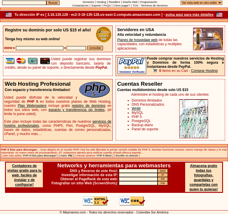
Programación (148, 2)
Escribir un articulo (127, 155)
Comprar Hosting (204, 71)
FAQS (107, 5)
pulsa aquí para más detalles (189, 15)
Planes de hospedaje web (137, 40)
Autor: (66, 155)
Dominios (88, 2)
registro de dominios (89, 106)
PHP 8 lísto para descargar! (39, 155)
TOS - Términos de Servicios (150, 5)
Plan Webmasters (32, 106)
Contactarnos (80, 5)
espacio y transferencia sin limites (76, 110)
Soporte (96, 5)
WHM (136, 109)
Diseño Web (130, 2)
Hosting (101, 2)
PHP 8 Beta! (104, 155)
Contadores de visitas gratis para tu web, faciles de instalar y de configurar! (24, 175)
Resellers (114, 2)
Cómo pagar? (122, 5)
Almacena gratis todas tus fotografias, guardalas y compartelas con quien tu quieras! (203, 177)
